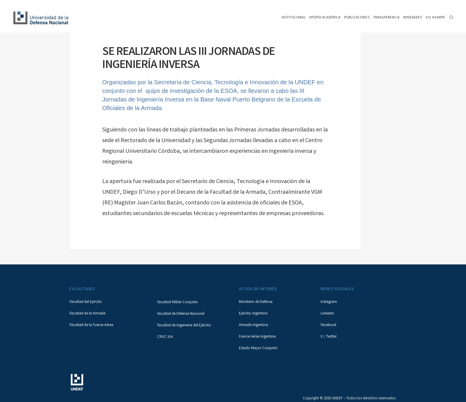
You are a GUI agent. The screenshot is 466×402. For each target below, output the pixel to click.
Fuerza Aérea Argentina (257, 337)
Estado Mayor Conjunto (258, 348)
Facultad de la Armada (88, 314)
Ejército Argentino (253, 314)
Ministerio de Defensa (256, 302)
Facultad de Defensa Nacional (180, 314)
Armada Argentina (253, 325)
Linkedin (327, 314)
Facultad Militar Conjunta (177, 302)
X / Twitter (329, 337)
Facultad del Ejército (86, 302)
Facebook (328, 325)
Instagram (329, 302)
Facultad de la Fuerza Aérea (91, 325)
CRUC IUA (165, 337)
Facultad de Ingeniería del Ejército (184, 325)
